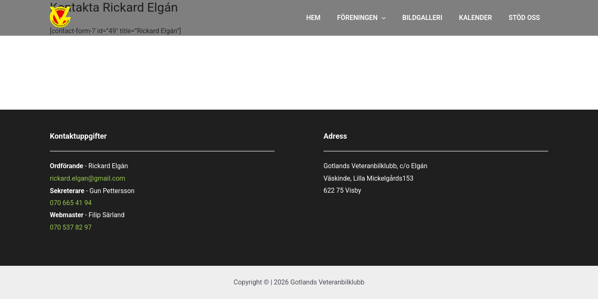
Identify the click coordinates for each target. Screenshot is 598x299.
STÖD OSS (526, 18)
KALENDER (480, 18)
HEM (328, 18)
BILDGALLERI (431, 18)
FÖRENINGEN (373, 18)
